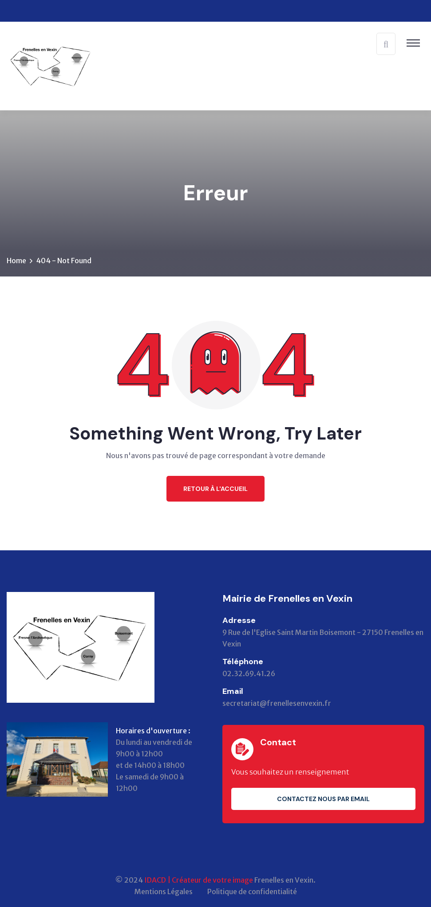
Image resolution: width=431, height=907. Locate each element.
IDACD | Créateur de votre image (198, 880)
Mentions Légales (163, 891)
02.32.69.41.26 (248, 673)
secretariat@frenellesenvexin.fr (276, 703)
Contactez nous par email (323, 799)
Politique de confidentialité (252, 891)
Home (16, 260)
